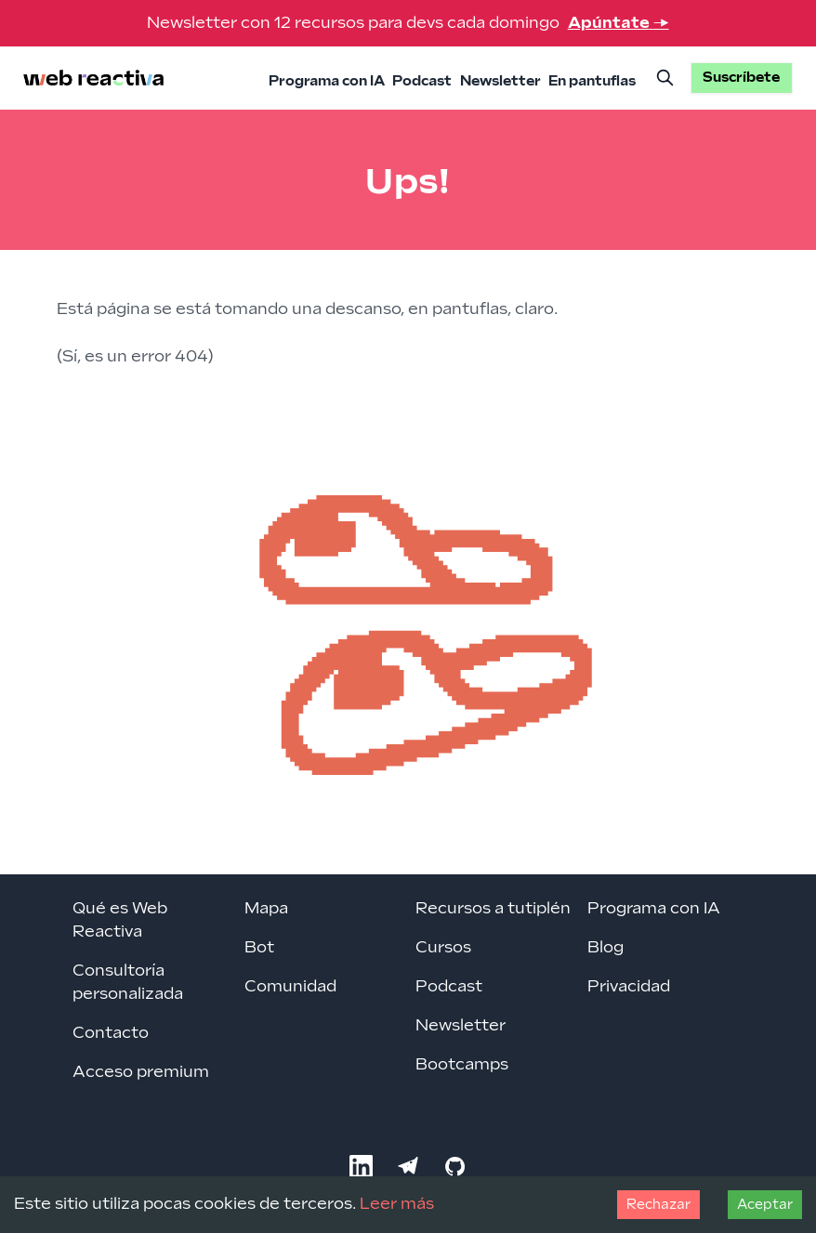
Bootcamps (461, 1065)
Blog (605, 947)
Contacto (110, 1033)
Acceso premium (140, 1072)
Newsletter (500, 81)
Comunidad (290, 986)
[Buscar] (664, 78)
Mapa (266, 908)
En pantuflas (592, 81)
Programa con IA (327, 81)
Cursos (443, 947)
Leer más (397, 1204)
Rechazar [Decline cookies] (658, 1205)
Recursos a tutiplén (493, 908)
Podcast (422, 81)
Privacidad (628, 986)
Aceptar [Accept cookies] (765, 1205)
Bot (259, 947)
